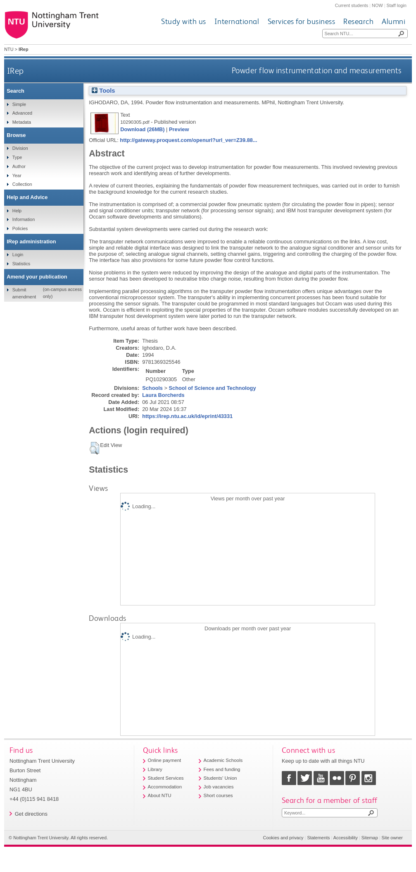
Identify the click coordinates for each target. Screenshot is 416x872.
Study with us (183, 21)
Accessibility (345, 837)
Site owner (392, 837)
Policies (20, 228)
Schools (152, 388)
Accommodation (165, 786)
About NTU (159, 795)
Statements (318, 837)
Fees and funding (222, 769)
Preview (179, 129)
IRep (15, 70)
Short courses (218, 795)
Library (155, 769)
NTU (8, 49)
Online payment (164, 760)
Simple (19, 104)
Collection (22, 184)
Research (358, 21)
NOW (377, 5)
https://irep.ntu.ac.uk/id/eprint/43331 (187, 416)
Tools (103, 90)
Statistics (21, 263)
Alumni (393, 21)
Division (20, 148)
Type (17, 157)
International (236, 21)
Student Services (166, 778)
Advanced (22, 113)
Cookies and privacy (283, 837)
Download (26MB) (142, 129)
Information (23, 219)
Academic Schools (223, 760)
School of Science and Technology (212, 388)
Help (16, 210)
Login (18, 254)
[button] (94, 448)
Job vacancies (219, 786)
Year (16, 175)
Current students (351, 5)
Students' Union (220, 778)
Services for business (301, 21)
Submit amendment (24, 293)
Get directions (31, 814)
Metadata (21, 122)
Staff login (396, 5)
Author (19, 166)
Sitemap (369, 837)
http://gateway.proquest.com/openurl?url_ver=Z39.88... (188, 140)
